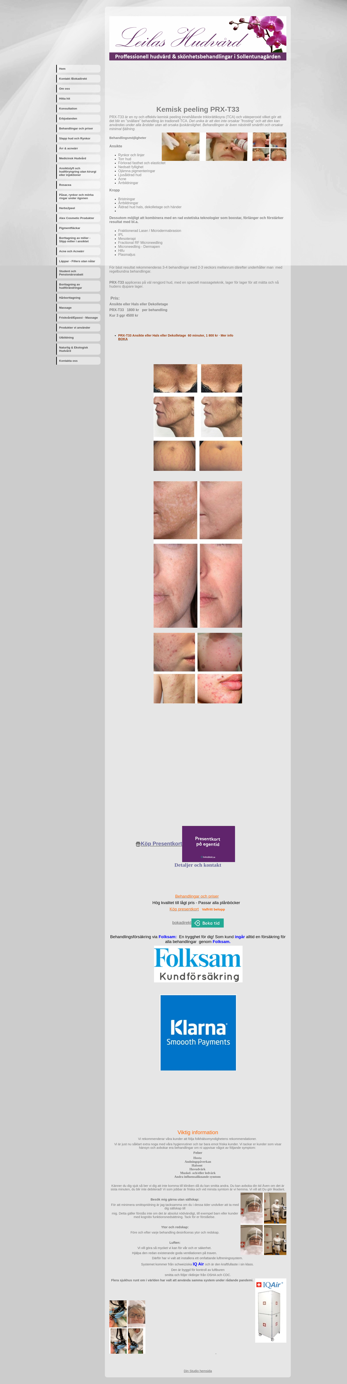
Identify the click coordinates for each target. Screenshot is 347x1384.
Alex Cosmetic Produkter (76, 218)
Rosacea (65, 185)
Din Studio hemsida (198, 1371)
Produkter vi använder (74, 327)
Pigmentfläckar (69, 228)
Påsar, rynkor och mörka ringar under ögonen (76, 196)
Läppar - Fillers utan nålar (77, 261)
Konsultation (68, 108)
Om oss (64, 88)
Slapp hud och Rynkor (74, 138)
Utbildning (66, 337)
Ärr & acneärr (68, 148)
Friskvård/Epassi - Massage (78, 317)
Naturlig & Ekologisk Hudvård (73, 349)
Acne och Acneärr (71, 251)
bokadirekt (181, 922)
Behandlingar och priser (76, 128)
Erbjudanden (68, 118)
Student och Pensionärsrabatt (71, 272)
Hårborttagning (69, 297)
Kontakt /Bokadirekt (73, 78)
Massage (65, 307)
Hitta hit (64, 98)
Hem (62, 68)
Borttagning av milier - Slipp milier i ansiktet (74, 239)
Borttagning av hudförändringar (70, 286)
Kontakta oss (68, 360)
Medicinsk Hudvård (72, 158)
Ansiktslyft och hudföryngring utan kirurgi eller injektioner (77, 172)
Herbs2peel (67, 208)
